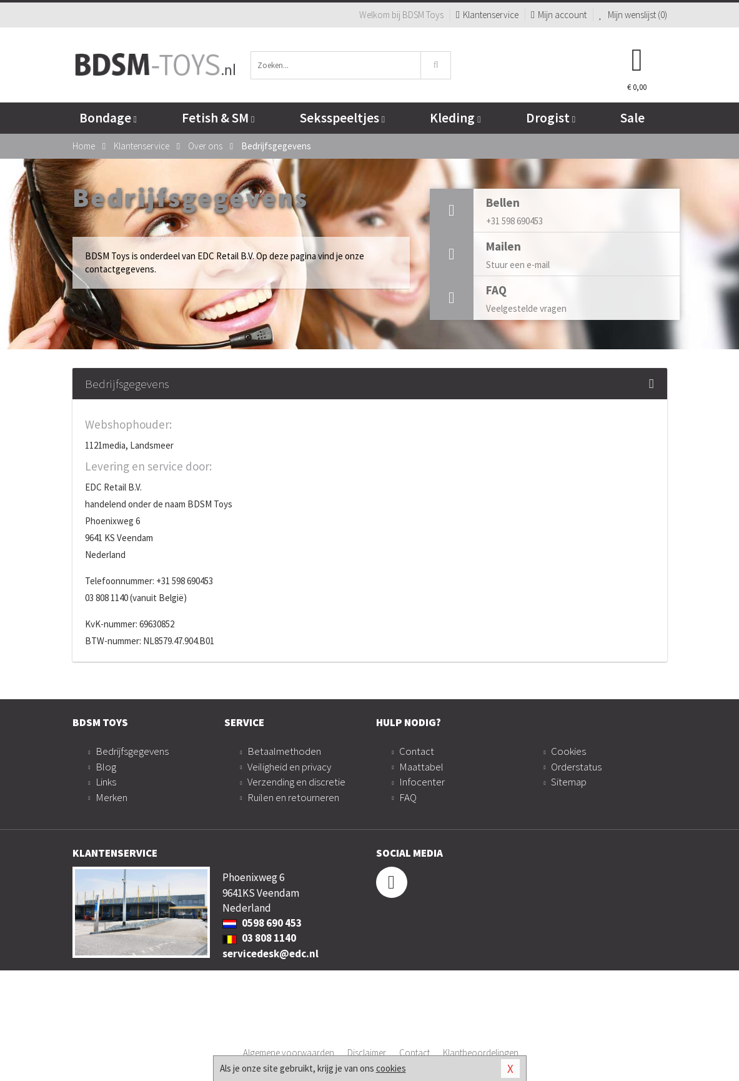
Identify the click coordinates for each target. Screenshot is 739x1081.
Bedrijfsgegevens (132, 751)
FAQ (408, 797)
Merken (111, 797)
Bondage (108, 117)
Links (106, 782)
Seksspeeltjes (342, 117)
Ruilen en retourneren (293, 797)
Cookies (568, 751)
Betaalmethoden (284, 751)
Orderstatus (576, 767)
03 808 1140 (259, 938)
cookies (391, 1068)
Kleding (455, 117)
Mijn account (559, 15)
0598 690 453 (262, 923)
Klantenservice (487, 15)
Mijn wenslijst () (633, 15)
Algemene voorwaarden (288, 1053)
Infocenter (422, 782)
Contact (416, 751)
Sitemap (569, 782)
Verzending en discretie (296, 782)
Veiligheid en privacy (289, 767)
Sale (632, 117)
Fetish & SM (218, 117)
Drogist (550, 117)
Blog (106, 767)
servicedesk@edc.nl (270, 953)
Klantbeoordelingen (480, 1053)
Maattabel (421, 767)
